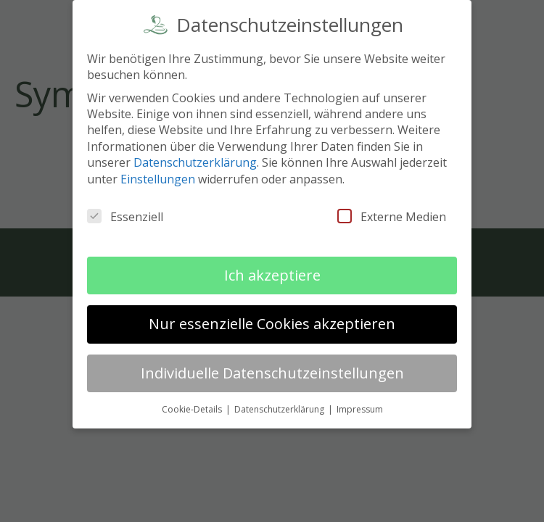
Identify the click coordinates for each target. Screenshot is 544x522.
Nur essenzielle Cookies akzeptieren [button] (272, 321)
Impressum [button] (360, 405)
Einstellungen (157, 175)
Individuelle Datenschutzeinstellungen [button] (272, 369)
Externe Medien (391, 213)
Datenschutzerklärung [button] (280, 405)
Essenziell (125, 213)
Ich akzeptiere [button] (272, 271)
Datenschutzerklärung (195, 159)
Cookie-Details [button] (193, 405)
